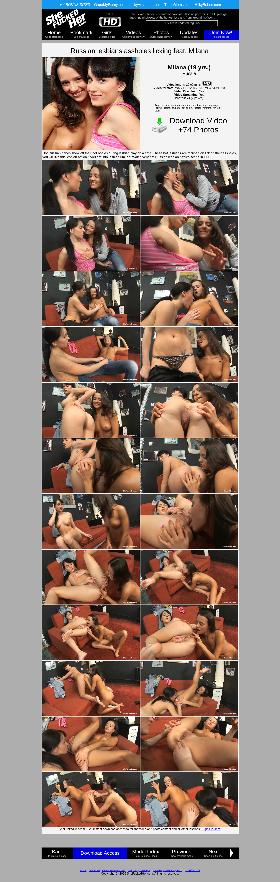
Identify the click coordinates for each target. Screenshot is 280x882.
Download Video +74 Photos (198, 125)
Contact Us (192, 870)
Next (214, 851)
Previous (181, 851)
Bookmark (81, 32)
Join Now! (221, 32)
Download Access (100, 853)
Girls (107, 32)
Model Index (145, 851)
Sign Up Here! (211, 829)
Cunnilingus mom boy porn (167, 870)
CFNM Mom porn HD (113, 870)
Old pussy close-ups (139, 870)
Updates (189, 32)
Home (54, 32)
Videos (133, 32)
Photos (161, 32)
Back (57, 851)
